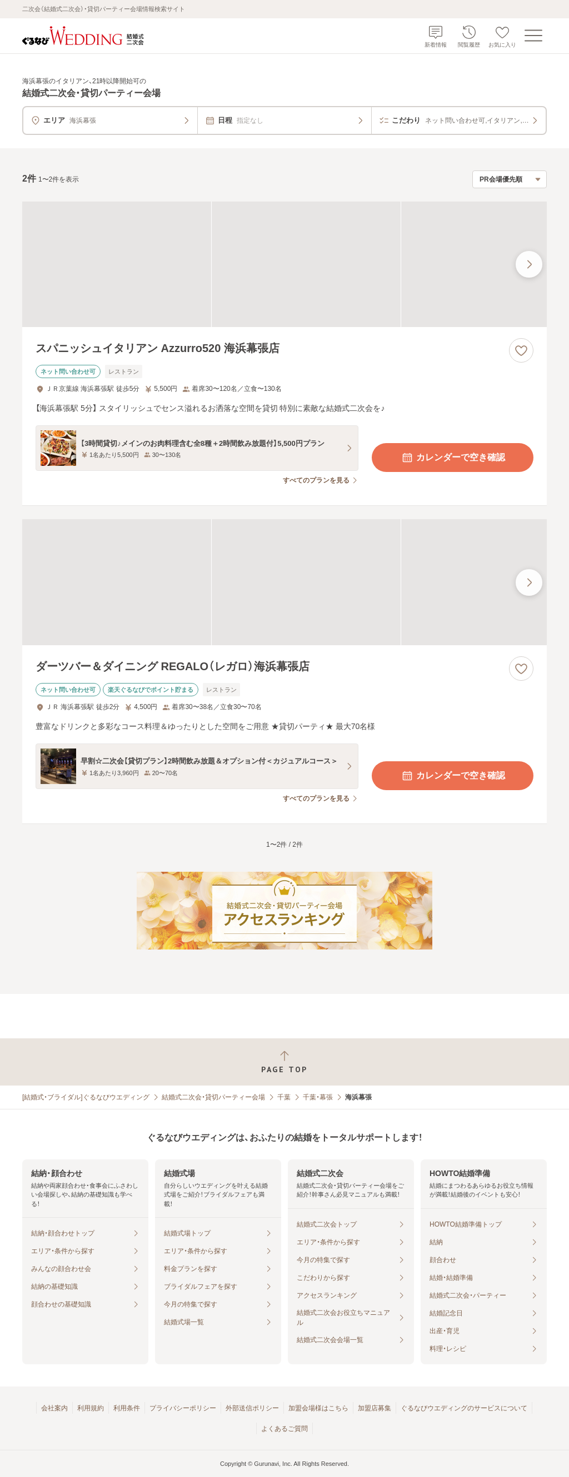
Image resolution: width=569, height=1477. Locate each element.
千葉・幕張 (318, 1097)
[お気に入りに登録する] (521, 350)
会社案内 (54, 1408)
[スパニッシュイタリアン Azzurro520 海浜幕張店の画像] (284, 265)
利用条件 (126, 1408)
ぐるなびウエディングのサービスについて (464, 1408)
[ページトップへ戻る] (284, 1062)
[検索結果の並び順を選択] (509, 179)
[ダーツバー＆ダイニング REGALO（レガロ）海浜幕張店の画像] (284, 582)
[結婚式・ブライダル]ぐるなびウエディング (85, 1097)
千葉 (284, 1097)
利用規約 (90, 1408)
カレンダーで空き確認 (453, 457)
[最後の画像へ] (529, 264)
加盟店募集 (374, 1408)
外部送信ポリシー (252, 1408)
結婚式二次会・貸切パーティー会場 (213, 1097)
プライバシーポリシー (182, 1408)
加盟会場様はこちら (318, 1408)
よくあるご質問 (284, 1429)
